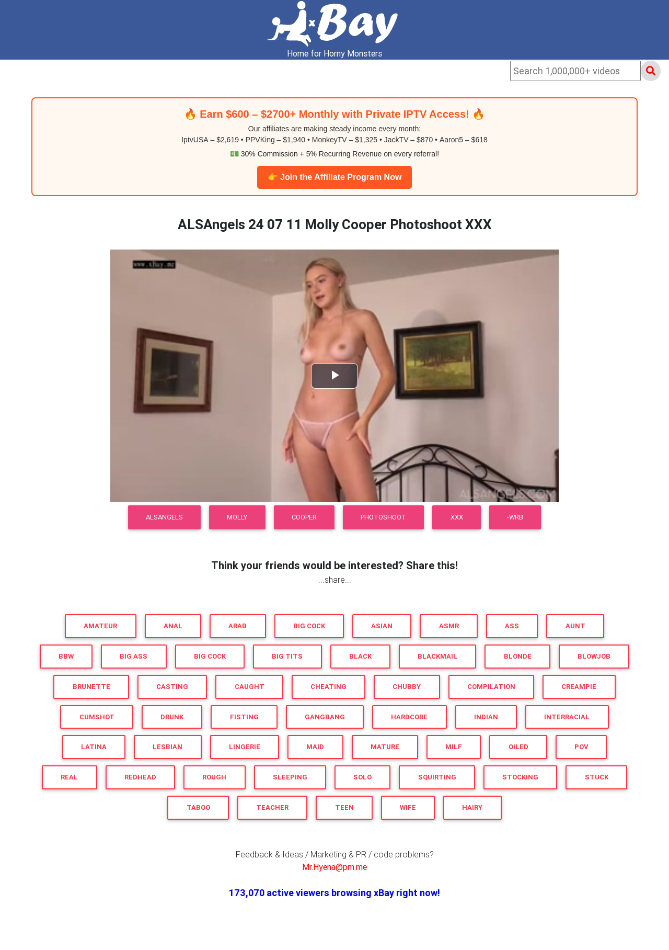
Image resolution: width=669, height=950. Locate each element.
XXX (457, 517)
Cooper (304, 517)
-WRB (515, 517)
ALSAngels (164, 517)
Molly (237, 517)
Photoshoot (383, 517)
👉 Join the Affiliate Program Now (335, 177)
